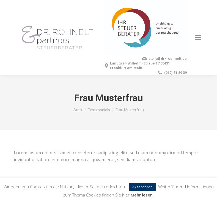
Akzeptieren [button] (142, 186)
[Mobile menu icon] (197, 37)
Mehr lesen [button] (142, 195)
